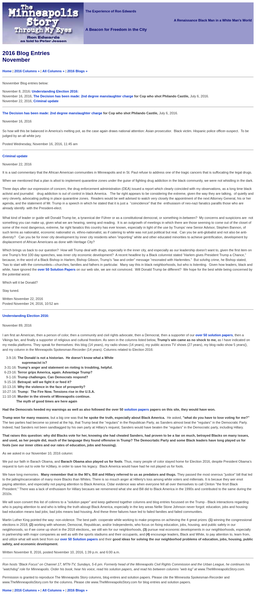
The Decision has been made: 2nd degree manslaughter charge (84, 96)
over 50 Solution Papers (57, 269)
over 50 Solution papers (79, 539)
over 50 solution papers (214, 335)
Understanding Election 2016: (55, 91)
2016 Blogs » (77, 71)
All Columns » (53, 71)
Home (7, 71)
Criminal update (46, 101)
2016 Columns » (27, 71)
